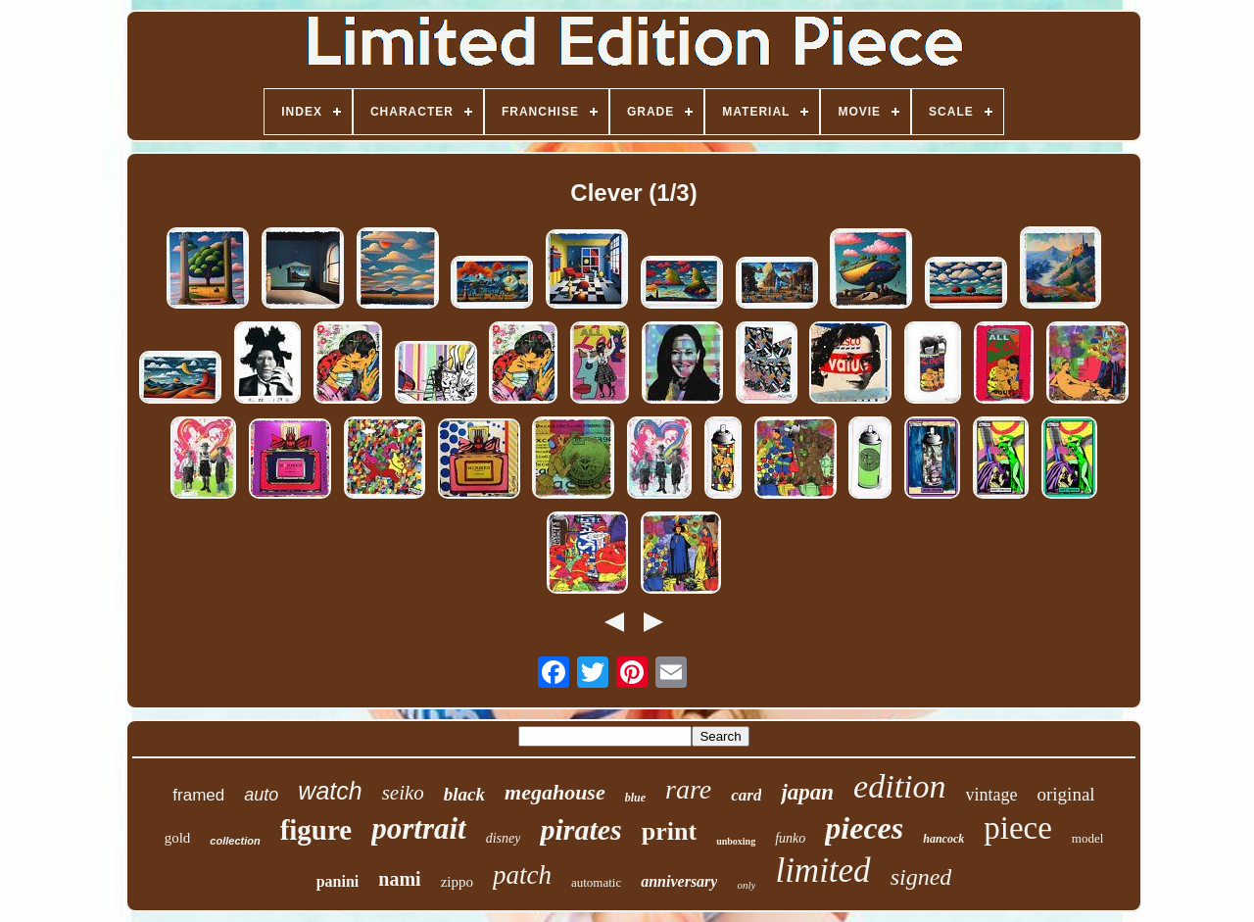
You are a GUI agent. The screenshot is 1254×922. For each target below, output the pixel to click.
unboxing (735, 841)
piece (1018, 828)
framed (198, 795)
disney (503, 838)
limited (822, 870)
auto (261, 794)
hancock (943, 839)
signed (921, 877)
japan (807, 792)
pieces (864, 828)
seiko (403, 792)
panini (338, 881)
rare (688, 789)
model (1088, 838)
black (464, 794)
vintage (992, 794)
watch (330, 790)
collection (235, 841)
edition (899, 786)
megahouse (555, 792)
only (746, 885)
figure (316, 830)
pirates (580, 829)
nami (399, 879)
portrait (418, 828)
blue (635, 797)
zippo (457, 882)
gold (178, 838)
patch (522, 875)
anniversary (679, 881)
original (1066, 794)
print (669, 831)
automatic (596, 882)
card (746, 795)
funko (790, 838)
